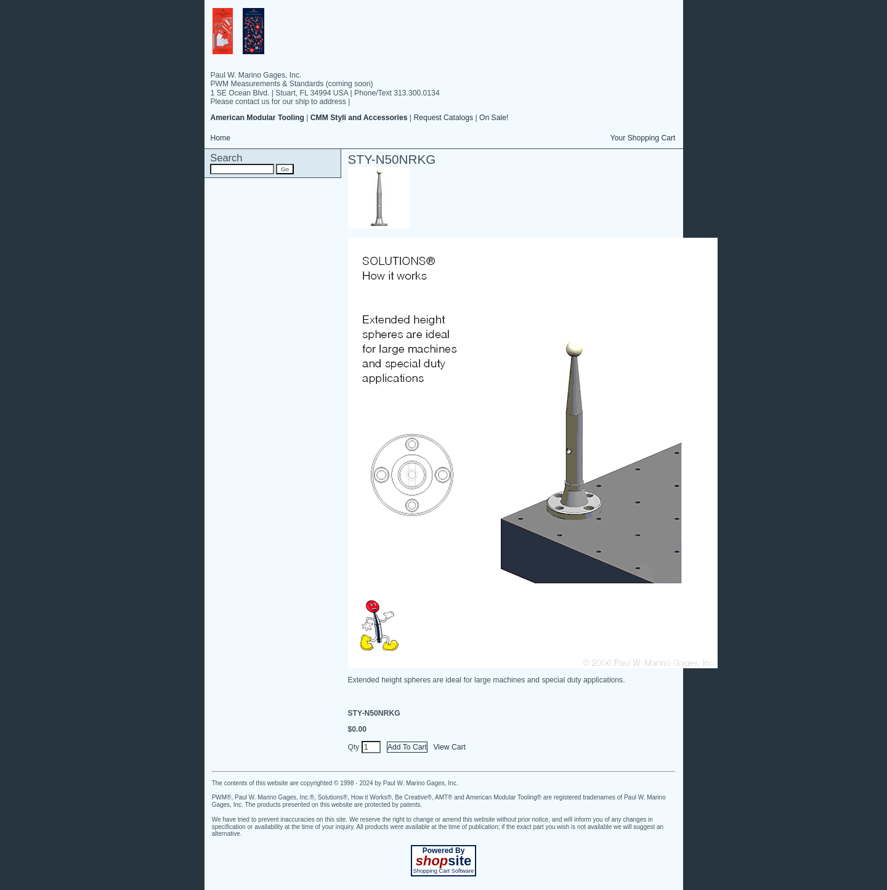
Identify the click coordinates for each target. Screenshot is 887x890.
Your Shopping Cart (643, 138)
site (443, 860)
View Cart (449, 747)
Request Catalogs (443, 117)
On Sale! (493, 117)
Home (220, 138)
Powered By (444, 850)
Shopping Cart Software (443, 871)
